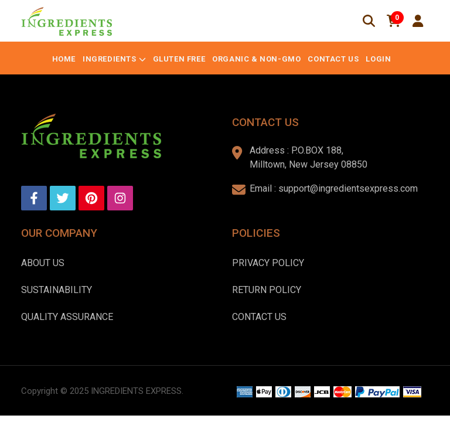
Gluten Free (179, 59)
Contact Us (333, 59)
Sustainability (56, 289)
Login (378, 59)
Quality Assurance (67, 316)
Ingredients (110, 59)
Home (64, 59)
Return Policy (266, 289)
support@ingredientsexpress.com (348, 188)
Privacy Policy (268, 262)
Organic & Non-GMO (256, 59)
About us (42, 262)
